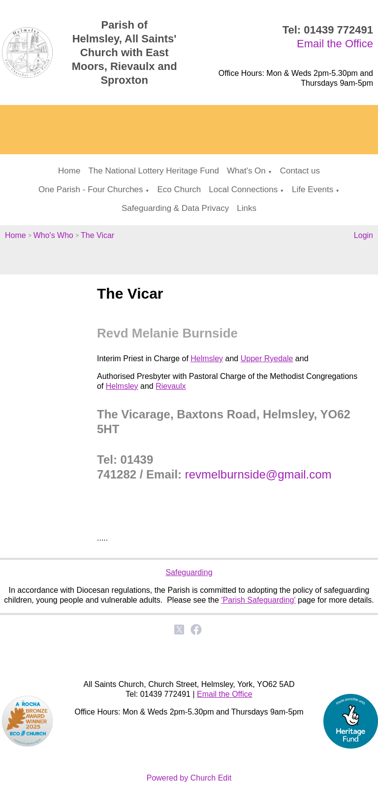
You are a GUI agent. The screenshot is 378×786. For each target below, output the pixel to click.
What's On (246, 170)
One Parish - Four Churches (90, 189)
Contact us (300, 170)
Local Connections (243, 189)
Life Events (312, 189)
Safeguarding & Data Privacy (175, 208)
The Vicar (97, 235)
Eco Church (179, 189)
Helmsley (206, 358)
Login (363, 235)
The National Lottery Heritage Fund (153, 170)
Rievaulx (171, 386)
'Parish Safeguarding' (258, 600)
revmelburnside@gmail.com (258, 473)
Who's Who (53, 235)
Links (246, 208)
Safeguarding (188, 572)
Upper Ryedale (267, 358)
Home (69, 170)
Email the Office (335, 43)
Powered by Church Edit (189, 778)
